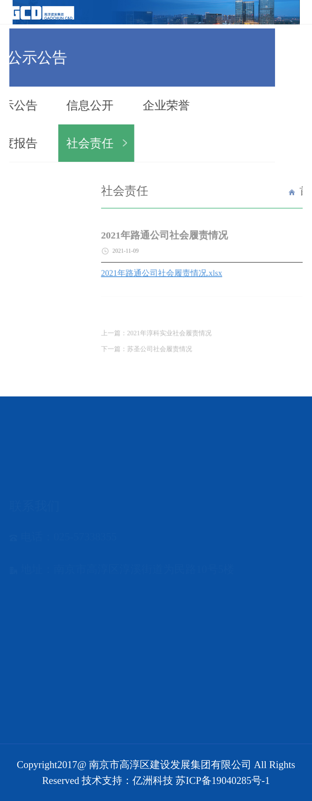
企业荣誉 (149, 105)
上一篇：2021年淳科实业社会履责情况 (192, 341)
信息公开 (72, 105)
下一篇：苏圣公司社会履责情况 (182, 356)
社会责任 (72, 143)
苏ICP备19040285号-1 (223, 780)
